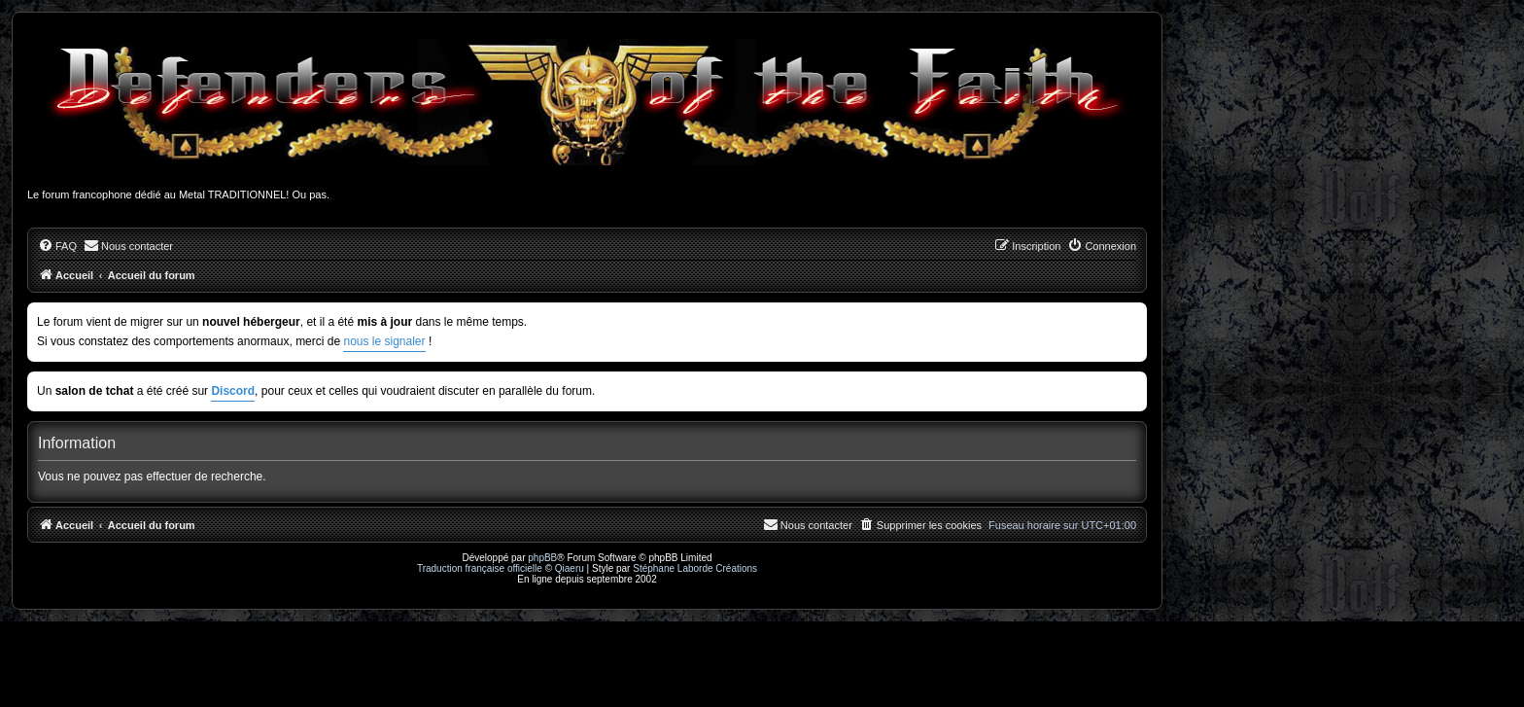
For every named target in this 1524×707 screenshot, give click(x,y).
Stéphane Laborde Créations (695, 568)
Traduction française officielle (479, 568)
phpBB (542, 557)
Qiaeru (569, 568)
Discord (233, 391)
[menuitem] (57, 246)
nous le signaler (384, 341)
